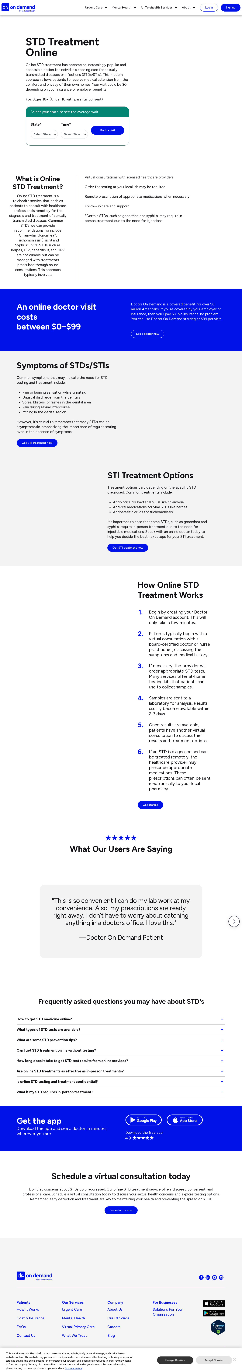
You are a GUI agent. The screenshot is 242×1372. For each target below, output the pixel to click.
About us (115, 1309)
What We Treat (74, 1335)
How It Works (28, 1309)
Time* (66, 124)
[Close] (234, 1359)
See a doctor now (147, 334)
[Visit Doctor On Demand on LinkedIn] (208, 1277)
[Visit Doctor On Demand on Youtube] (214, 1277)
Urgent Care (93, 7)
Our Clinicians (118, 1318)
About (186, 7)
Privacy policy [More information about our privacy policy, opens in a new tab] (73, 1368)
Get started (150, 805)
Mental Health (121, 7)
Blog (111, 1335)
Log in (209, 7)
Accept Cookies (214, 1360)
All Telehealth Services (157, 7)
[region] (121, 1360)
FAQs (21, 1327)
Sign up (230, 7)
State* (36, 124)
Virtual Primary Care (78, 1327)
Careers (113, 1327)
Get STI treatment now (37, 443)
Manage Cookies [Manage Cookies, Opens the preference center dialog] (175, 1360)
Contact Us (26, 1335)
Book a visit (107, 130)
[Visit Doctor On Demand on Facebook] (201, 1277)
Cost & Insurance (30, 1318)
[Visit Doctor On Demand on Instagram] (221, 1277)
